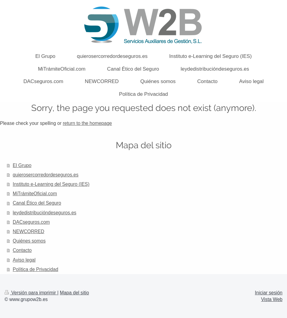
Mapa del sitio (74, 292)
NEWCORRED (28, 231)
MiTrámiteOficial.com (35, 193)
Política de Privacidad (35, 269)
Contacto (22, 250)
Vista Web (272, 299)
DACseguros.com (31, 222)
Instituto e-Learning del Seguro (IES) (51, 184)
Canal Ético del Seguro (37, 203)
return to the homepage (87, 123)
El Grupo (22, 165)
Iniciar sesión (268, 292)
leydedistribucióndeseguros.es (44, 212)
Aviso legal (24, 260)
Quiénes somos (29, 240)
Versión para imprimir (31, 292)
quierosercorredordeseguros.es (45, 174)
